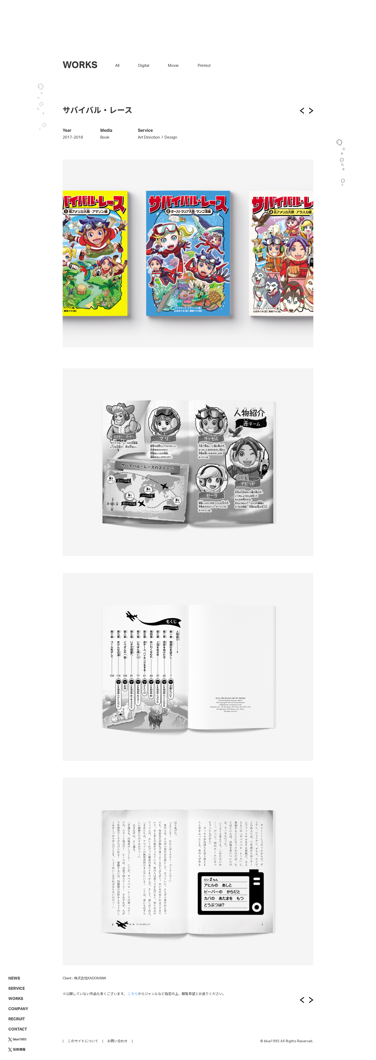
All (117, 66)
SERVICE (16, 989)
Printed (204, 66)
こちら (133, 994)
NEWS (14, 978)
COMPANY (18, 1009)
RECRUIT (16, 1019)
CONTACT (17, 1029)
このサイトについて (83, 1041)
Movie (173, 66)
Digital (143, 66)
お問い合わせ (117, 1041)
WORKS (15, 999)
